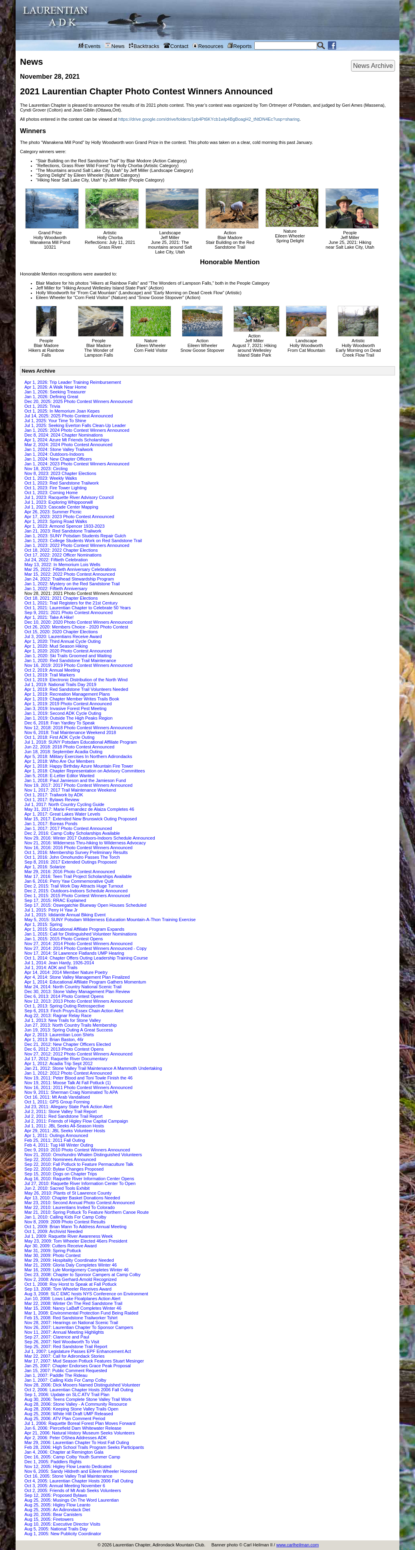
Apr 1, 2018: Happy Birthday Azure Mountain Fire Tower (78, 766)
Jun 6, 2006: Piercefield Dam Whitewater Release (73, 1428)
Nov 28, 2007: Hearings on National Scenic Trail (71, 1322)
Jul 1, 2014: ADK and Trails (51, 967)
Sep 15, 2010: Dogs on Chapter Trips (60, 1173)
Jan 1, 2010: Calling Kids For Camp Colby (65, 1217)
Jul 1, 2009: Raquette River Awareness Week (68, 1236)
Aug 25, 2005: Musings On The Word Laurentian (71, 1500)
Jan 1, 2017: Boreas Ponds (51, 823)
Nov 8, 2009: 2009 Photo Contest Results (64, 1221)
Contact (176, 46)
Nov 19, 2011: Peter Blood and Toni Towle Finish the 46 (78, 1077)
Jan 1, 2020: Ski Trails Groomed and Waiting (68, 655)
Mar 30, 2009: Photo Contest (52, 1255)
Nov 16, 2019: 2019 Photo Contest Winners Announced (78, 665)
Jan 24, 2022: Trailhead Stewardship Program (69, 579)
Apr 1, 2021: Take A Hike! (49, 617)
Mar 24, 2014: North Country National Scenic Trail (73, 986)
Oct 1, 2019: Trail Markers (49, 674)
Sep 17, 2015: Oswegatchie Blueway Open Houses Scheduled (85, 905)
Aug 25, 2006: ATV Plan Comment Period (64, 1418)
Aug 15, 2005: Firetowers (49, 1519)
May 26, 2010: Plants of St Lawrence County (68, 1193)
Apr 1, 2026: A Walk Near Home (55, 387)
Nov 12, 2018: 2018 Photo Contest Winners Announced (78, 727)
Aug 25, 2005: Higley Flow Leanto (57, 1504)
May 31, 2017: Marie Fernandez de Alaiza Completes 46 (79, 809)
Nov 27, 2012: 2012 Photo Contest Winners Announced (78, 1053)
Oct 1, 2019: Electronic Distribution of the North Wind (76, 679)
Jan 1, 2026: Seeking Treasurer (55, 391)
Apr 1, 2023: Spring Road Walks (55, 521)
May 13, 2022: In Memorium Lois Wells (62, 564)
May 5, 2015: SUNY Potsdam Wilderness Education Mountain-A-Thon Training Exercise (110, 919)
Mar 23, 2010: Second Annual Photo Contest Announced (79, 1202)
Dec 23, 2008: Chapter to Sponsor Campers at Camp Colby (82, 1274)
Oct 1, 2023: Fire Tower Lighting (55, 487)
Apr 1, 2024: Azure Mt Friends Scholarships (66, 439)
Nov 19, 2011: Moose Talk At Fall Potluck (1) (67, 1082)
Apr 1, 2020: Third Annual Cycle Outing (62, 641)
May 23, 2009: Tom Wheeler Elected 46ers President (75, 1241)
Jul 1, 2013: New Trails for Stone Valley (62, 1020)
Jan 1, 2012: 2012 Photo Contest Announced (68, 1073)
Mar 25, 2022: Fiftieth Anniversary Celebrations (70, 569)
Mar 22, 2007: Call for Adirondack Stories (64, 1356)
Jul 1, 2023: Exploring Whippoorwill (58, 502)
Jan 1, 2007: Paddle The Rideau (56, 1375)
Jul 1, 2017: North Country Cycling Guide (64, 804)
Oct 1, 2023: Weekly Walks (50, 478)
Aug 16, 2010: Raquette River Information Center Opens (79, 1178)
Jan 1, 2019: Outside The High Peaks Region (68, 718)
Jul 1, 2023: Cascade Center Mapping (61, 507)
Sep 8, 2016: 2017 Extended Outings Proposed (70, 862)
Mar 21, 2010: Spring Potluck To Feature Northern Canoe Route (86, 1212)
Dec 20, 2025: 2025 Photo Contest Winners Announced (78, 401)
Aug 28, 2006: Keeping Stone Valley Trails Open (71, 1408)
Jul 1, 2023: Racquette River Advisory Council (69, 497)
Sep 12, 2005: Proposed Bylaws (55, 1495)
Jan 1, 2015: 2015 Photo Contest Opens (63, 938)
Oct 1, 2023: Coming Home (51, 492)
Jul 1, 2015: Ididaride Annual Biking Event (65, 914)
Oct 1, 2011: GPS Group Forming (57, 1101)
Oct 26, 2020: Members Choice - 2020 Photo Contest (76, 626)
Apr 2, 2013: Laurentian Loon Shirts (59, 1034)
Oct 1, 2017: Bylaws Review (51, 799)
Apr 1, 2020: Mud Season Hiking (56, 646)
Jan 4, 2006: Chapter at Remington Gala (64, 1452)
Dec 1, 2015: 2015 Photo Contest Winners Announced (77, 895)
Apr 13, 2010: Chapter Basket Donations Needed (72, 1197)
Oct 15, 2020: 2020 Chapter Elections (61, 631)
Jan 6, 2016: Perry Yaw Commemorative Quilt (69, 881)
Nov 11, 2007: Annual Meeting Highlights (64, 1332)
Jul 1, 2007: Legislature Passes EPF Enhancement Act (77, 1351)
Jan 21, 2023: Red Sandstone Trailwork (63, 531)
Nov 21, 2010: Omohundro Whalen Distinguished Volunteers (83, 1154)
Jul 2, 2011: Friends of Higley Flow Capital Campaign (76, 1121)
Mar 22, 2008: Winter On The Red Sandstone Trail (73, 1303)
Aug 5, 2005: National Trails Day (56, 1528)
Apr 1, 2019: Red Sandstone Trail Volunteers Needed (76, 689)
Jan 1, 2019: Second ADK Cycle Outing (62, 713)
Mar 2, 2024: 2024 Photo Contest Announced (68, 444)
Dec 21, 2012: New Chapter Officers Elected (67, 1044)
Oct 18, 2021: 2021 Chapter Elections (61, 598)
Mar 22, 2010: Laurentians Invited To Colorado (69, 1207)
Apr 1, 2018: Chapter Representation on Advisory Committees (84, 770)
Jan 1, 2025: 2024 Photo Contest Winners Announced (76, 430)
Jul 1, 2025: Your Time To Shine (55, 420)
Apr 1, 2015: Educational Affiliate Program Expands (74, 929)
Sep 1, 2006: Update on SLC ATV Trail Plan (67, 1394)
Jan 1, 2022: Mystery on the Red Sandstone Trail (72, 583)
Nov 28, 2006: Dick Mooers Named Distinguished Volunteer (82, 1384)
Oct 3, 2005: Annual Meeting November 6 (64, 1485)
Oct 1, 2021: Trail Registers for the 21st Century (71, 602)
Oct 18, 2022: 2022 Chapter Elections (61, 550)
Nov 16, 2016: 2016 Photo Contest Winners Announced (78, 847)
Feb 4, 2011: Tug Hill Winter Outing (58, 1145)
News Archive (373, 65)
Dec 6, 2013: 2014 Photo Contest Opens (64, 996)
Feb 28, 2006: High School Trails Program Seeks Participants (84, 1447)
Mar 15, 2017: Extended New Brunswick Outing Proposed (80, 818)
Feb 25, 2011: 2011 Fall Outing (54, 1140)
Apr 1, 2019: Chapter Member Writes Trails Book (71, 698)
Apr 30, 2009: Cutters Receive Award (60, 1245)
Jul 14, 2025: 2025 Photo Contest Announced (68, 415)
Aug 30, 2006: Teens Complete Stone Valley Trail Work (77, 1399)
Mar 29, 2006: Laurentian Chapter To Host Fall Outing (76, 1442)
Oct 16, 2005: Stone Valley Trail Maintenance (68, 1476)
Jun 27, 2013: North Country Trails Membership (70, 1025)
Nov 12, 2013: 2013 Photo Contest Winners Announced (78, 1001)
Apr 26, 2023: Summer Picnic (53, 511)
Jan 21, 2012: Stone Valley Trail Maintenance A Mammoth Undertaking (93, 1068)
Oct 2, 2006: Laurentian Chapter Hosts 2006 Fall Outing (78, 1389)
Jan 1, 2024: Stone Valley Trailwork (58, 449)
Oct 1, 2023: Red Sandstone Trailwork (61, 483)
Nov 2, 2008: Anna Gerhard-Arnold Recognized (70, 1279)
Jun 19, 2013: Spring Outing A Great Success (68, 1029)
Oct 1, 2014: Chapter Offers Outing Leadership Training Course (86, 958)
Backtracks (144, 46)
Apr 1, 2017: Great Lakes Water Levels (62, 814)
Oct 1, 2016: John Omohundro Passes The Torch (72, 857)
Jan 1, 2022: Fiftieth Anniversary (55, 588)
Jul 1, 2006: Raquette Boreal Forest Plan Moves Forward (80, 1423)
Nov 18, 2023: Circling (46, 468)
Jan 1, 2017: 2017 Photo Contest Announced (68, 828)
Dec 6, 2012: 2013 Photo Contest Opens (64, 1049)
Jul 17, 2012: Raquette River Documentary (66, 1058)
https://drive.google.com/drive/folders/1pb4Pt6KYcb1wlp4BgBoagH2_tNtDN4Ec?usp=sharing (208, 119)
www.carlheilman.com (297, 1544)
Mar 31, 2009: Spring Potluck (52, 1250)
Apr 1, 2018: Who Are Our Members (59, 761)
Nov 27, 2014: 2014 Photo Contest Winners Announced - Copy (85, 948)
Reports (239, 46)
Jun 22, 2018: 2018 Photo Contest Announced (69, 746)
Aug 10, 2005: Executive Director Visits (62, 1524)
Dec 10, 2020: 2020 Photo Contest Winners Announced (78, 622)
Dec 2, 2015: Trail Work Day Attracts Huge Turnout (73, 886)
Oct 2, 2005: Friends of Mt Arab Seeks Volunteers (72, 1490)
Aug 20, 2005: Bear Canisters (53, 1514)
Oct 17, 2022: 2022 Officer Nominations (63, 555)
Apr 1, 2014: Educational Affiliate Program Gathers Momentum (85, 981)
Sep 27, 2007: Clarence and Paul (56, 1337)
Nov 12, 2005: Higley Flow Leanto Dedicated (68, 1466)
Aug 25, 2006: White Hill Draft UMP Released (68, 1413)
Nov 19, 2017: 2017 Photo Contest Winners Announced (78, 785)
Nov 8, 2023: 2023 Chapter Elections (60, 473)
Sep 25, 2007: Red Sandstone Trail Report (65, 1346)
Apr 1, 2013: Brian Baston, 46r (54, 1039)
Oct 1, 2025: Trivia (42, 406)
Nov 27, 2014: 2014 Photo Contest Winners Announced (78, 943)
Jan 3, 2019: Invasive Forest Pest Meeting (65, 708)
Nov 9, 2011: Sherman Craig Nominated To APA (71, 1092)
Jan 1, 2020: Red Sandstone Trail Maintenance (70, 660)
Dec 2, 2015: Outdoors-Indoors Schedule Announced (76, 890)
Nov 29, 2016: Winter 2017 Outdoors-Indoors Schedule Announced (89, 838)
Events (89, 46)
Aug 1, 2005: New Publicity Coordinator (62, 1533)
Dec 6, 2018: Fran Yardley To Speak (59, 722)
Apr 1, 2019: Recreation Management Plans (67, 694)
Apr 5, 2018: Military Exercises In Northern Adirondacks (78, 756)
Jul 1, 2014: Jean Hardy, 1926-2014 (59, 962)
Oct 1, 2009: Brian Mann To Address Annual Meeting (75, 1226)
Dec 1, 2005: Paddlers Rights (53, 1461)
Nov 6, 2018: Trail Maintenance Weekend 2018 (70, 732)
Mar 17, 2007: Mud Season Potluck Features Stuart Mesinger (84, 1360)
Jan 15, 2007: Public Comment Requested (65, 1370)
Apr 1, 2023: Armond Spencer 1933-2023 (64, 526)
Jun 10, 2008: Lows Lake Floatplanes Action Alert (72, 1298)
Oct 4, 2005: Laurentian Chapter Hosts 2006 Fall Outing (78, 1480)
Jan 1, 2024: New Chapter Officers (58, 459)
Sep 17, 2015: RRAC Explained (55, 900)
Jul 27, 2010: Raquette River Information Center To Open (80, 1183)
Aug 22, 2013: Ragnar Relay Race (58, 1015)
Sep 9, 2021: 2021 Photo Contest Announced (68, 612)
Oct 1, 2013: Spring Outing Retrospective (64, 1005)
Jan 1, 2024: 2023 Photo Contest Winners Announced (76, 463)
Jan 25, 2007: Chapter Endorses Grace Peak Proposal (77, 1365)
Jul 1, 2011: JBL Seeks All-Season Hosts (64, 1125)
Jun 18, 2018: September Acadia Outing (63, 751)
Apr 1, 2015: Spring (43, 924)
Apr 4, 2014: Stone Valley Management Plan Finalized (77, 977)
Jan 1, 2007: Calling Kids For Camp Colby (65, 1380)
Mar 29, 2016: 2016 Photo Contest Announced (69, 871)
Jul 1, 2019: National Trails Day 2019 (60, 684)
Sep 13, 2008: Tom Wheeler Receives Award (68, 1289)
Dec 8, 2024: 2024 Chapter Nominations (63, 435)
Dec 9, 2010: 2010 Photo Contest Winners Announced (77, 1149)
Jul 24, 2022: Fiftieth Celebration (56, 559)
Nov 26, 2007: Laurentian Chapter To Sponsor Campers (78, 1327)
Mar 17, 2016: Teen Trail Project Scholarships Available (78, 876)
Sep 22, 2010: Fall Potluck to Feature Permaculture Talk (79, 1164)
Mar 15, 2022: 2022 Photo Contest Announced (69, 574)
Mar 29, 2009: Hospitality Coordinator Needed (69, 1260)
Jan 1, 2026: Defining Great (51, 396)
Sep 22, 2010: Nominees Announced (60, 1159)
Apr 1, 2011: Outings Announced (56, 1135)
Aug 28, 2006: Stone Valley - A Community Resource (75, 1404)
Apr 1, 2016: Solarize (45, 866)
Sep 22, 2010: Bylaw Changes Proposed (64, 1169)
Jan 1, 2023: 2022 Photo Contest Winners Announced (76, 545)
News (115, 46)
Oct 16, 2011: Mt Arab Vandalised (57, 1097)
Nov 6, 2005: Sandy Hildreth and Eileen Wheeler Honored (80, 1471)
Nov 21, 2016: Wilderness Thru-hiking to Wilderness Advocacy (85, 842)
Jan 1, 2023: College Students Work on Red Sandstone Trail (83, 540)
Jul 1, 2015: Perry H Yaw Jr (51, 910)
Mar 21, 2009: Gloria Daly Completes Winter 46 (70, 1265)
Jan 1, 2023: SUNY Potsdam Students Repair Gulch (75, 535)
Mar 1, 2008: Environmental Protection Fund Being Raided (81, 1313)
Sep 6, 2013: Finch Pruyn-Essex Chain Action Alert (74, 1010)
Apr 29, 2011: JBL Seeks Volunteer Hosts (64, 1130)
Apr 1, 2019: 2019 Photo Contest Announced (68, 703)
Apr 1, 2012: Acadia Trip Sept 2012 (58, 1063)
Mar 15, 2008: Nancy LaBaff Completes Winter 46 (73, 1308)
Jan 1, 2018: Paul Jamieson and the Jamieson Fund (75, 780)
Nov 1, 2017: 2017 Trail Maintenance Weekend (70, 790)
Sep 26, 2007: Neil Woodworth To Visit (61, 1341)
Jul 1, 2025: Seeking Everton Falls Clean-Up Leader (75, 425)
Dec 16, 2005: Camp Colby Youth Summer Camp (72, 1456)
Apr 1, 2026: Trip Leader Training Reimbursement (72, 382)
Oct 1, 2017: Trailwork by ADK (53, 794)
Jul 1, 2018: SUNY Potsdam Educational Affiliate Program (80, 742)
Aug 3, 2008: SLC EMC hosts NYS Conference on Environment (86, 1293)
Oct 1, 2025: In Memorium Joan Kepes (62, 411)
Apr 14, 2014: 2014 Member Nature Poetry (66, 972)
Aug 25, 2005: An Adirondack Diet (57, 1509)
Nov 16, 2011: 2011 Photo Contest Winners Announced (78, 1087)
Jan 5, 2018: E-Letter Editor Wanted (59, 775)
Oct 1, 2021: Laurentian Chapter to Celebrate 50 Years (77, 607)
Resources (207, 46)
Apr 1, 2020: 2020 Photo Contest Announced (68, 650)
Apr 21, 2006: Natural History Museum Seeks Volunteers (79, 1432)
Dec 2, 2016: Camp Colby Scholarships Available (72, 833)
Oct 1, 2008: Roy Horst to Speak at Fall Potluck (70, 1284)
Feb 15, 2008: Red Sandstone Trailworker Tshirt (71, 1317)
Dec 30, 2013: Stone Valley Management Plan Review (77, 991)
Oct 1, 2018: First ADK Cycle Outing (59, 737)
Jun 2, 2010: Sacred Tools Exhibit (57, 1188)
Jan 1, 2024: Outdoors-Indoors (54, 454)
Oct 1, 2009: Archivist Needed (53, 1231)
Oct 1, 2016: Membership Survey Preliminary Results (76, 852)
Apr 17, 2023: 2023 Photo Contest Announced (69, 516)
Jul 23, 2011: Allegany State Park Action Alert (68, 1106)
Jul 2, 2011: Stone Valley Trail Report (60, 1111)
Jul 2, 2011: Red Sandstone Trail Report (63, 1116)
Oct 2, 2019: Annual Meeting (52, 670)
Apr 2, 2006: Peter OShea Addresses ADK (65, 1437)
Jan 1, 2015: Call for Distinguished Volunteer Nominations (80, 934)
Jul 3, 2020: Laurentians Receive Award (63, 636)
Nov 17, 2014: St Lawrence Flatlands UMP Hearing (74, 953)
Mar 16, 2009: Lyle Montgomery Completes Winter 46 (76, 1269)
